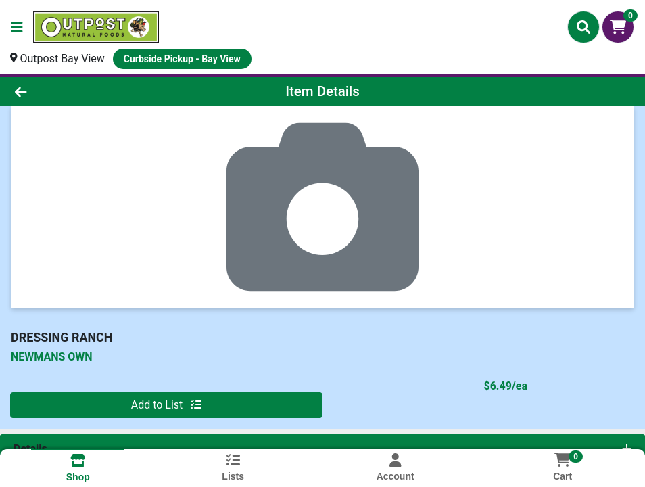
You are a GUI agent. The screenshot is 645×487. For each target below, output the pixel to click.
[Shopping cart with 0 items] (618, 27)
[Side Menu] (17, 27)
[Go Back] (89, 91)
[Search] (583, 27)
